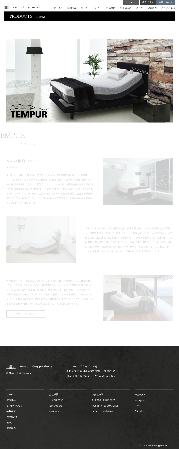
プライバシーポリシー (102, 410)
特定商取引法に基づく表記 (105, 405)
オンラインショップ (91, 7)
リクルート (131, 2)
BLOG (9, 421)
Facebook (140, 394)
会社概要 (53, 394)
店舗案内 (152, 7)
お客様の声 (125, 7)
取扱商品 (71, 7)
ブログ (139, 7)
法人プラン (148, 2)
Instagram (140, 400)
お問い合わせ (166, 2)
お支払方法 (97, 394)
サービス (58, 7)
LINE (137, 405)
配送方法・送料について (103, 400)
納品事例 (110, 7)
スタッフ (168, 7)
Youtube (139, 410)
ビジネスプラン (56, 400)
